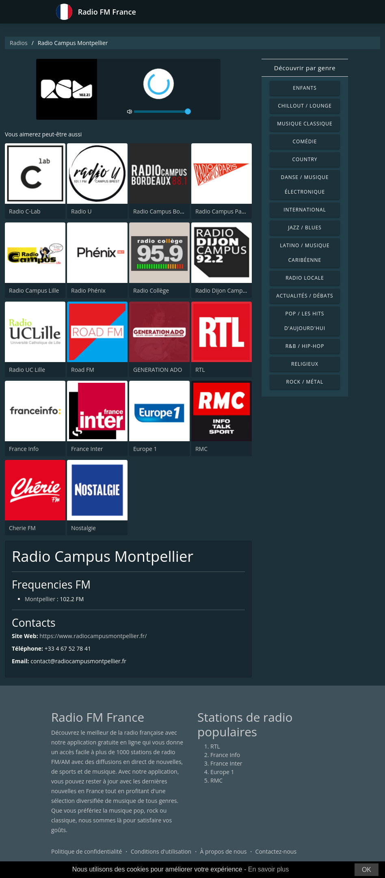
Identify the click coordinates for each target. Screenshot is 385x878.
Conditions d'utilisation (161, 851)
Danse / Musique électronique (305, 184)
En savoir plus (268, 869)
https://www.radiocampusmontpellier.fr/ (93, 636)
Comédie (305, 141)
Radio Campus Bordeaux (166, 211)
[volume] (162, 111)
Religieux (304, 363)
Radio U (81, 211)
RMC (201, 449)
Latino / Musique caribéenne (304, 252)
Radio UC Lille (27, 369)
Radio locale (305, 277)
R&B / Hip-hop (305, 346)
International (304, 209)
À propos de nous (223, 851)
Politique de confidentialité (86, 851)
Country (304, 159)
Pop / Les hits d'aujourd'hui (304, 321)
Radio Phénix (88, 290)
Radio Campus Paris (221, 211)
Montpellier (40, 599)
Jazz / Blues (305, 227)
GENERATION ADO (157, 369)
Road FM (82, 369)
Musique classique (304, 123)
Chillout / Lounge (305, 105)
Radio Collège (151, 290)
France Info (24, 449)
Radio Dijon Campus (222, 290)
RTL (200, 369)
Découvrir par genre (304, 68)
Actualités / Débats (304, 295)
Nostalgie (83, 528)
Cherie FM (22, 528)
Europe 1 (145, 449)
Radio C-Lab (25, 211)
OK (366, 869)
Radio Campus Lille (34, 290)
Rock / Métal (305, 381)
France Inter (87, 449)
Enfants (304, 87)
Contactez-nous (276, 851)
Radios (19, 43)
